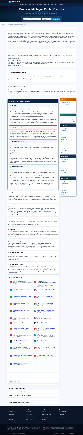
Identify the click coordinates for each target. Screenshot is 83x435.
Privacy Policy (56, 433)
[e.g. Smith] (36, 19)
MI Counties (16, 24)
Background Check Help (46, 414)
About (71, 433)
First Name (27, 17)
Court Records (63, 106)
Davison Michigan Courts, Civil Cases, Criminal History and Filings (22, 356)
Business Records (64, 192)
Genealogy (63, 146)
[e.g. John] (27, 19)
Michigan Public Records (65, 102)
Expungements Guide (46, 416)
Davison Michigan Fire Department (20, 347)
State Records (6, 24)
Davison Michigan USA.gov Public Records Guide (21, 290)
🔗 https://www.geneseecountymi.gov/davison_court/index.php (19, 79)
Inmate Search (63, 132)
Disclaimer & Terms (62, 433)
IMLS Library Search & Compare (19, 145)
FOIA (62, 152)
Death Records (64, 150)
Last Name (36, 17)
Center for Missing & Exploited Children (45, 355)
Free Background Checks (30, 417)
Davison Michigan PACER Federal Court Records (21, 311)
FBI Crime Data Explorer (18, 131)
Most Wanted (61, 414)
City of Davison (40, 334)
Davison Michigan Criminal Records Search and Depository (46, 348)
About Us (44, 411)
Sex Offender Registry (63, 411)
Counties (11, 24)
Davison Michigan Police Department (20, 340)
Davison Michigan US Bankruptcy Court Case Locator (46, 290)
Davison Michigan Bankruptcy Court (20, 317)
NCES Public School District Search (20, 109)
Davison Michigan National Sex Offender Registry (21, 304)
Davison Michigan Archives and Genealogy (45, 310)
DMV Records (63, 148)
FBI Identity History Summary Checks (25, 170)
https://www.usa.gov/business (14, 58)
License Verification (29, 419)
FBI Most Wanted (40, 281)
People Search (28, 411)
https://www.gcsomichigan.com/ (15, 65)
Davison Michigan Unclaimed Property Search (22, 296)
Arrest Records (11, 416)
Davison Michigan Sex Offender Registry (21, 328)
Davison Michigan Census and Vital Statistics (22, 334)
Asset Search (63, 190)
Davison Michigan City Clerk (43, 340)
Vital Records (63, 137)
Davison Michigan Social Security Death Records (45, 297)
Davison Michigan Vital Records (19, 322)
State (46, 17)
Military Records (64, 185)
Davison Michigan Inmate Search (19, 281)
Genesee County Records (65, 104)
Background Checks (64, 128)
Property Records (64, 111)
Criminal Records (64, 108)
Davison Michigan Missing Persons (44, 322)
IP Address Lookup (29, 420)
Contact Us (44, 419)
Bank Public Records (12, 420)
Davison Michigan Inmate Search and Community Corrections (20, 364)
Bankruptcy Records (29, 416)
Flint (18, 381)
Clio (15, 381)
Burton (11, 381)
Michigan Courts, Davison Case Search (45, 317)
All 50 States (63, 143)
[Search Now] (55, 19)
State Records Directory (46, 417)
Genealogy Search (64, 183)
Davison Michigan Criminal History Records (46, 328)
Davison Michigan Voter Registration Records (46, 303)
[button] (33, 391)
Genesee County (20, 24)
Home (2, 24)
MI (9, 24)
